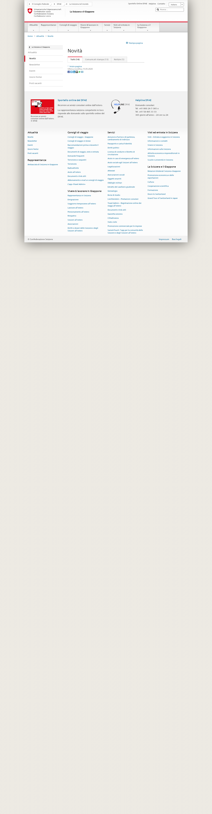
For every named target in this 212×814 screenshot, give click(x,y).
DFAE (59, 4)
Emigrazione (73, 758)
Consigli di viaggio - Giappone (80, 696)
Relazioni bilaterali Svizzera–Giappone (164, 730)
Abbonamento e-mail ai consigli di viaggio (86, 739)
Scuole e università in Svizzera (160, 719)
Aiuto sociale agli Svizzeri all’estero (123, 721)
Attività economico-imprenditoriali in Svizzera (164, 713)
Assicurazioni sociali (116, 734)
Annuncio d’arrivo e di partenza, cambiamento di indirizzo (121, 697)
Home (30, 36)
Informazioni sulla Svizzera (159, 708)
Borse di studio (114, 754)
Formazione (153, 749)
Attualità (33, 27)
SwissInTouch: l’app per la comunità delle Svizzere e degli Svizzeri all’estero (125, 790)
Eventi (30, 704)
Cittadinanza (113, 777)
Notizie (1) (119, 59)
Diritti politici (113, 707)
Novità (30, 696)
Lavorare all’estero (75, 767)
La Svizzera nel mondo (78, 4)
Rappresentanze (48, 27)
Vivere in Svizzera (155, 704)
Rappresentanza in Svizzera (79, 754)
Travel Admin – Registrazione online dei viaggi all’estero (124, 763)
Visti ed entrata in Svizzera (124, 27)
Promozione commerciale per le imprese (125, 785)
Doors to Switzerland (157, 753)
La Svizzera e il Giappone (147, 27)
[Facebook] (69, 646)
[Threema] (77, 646)
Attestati (111, 730)
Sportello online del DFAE (72, 659)
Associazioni (73, 783)
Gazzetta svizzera (115, 773)
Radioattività (73, 727)
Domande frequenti (76, 715)
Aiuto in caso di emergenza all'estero (123, 717)
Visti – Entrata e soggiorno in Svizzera (164, 696)
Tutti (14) (74, 59)
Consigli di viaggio (68, 27)
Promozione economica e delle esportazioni (161, 735)
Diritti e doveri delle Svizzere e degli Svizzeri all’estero (83, 788)
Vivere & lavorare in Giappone (90, 27)
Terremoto (72, 723)
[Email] (82, 646)
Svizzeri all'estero (75, 779)
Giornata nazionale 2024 (82, 74)
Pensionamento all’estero (78, 771)
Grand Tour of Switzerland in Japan (163, 757)
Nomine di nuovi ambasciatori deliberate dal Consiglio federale (101, 550)
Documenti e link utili (77, 735)
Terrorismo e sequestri (77, 719)
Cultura (151, 741)
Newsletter (32, 700)
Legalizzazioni (114, 726)
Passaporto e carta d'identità (120, 703)
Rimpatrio (72, 775)
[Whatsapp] (79, 646)
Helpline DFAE (143, 659)
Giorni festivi (33, 708)
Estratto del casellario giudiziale (121, 746)
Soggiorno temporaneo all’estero (82, 763)
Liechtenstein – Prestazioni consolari (123, 758)
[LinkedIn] (74, 646)
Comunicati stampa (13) (96, 59)
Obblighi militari (115, 742)
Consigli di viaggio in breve (79, 700)
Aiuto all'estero (74, 731)
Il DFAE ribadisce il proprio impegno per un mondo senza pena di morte (105, 146)
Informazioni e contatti (157, 700)
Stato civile (112, 781)
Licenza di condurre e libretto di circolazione (121, 712)
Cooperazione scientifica (158, 745)
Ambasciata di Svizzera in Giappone (43, 723)
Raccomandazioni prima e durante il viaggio (83, 705)
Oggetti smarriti (114, 738)
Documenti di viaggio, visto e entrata (83, 711)
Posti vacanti (33, 712)
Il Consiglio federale (40, 4)
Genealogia (112, 750)
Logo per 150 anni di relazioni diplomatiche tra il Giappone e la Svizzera (105, 594)
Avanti (133, 65)
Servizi (107, 27)
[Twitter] (71, 646)
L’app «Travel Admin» (77, 743)
